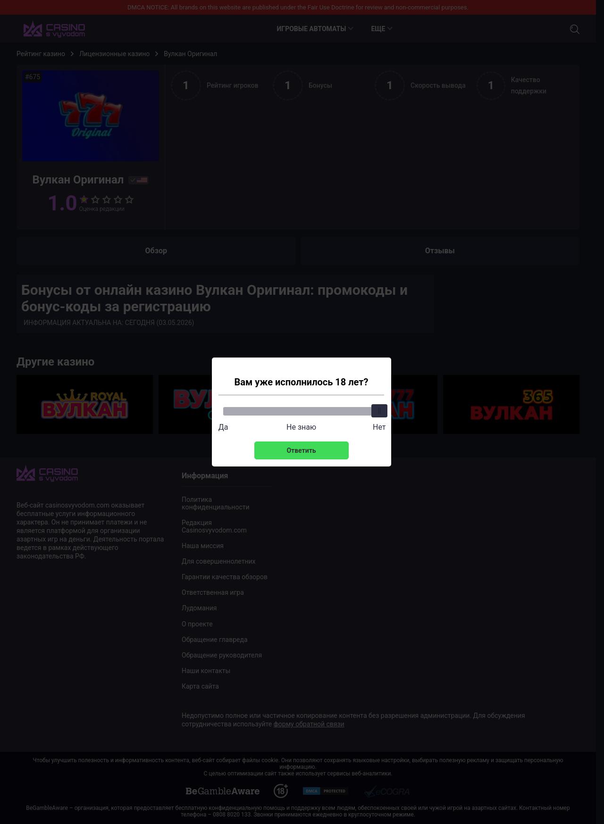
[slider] (379, 410)
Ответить (301, 450)
